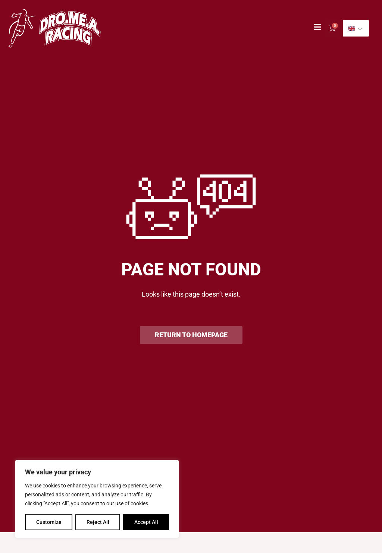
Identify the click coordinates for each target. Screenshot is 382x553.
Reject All (98, 522)
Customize (49, 522)
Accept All (146, 522)
